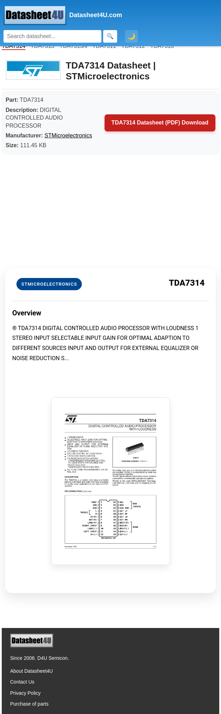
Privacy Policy (25, 693)
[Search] (52, 36)
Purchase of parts (29, 704)
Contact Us (22, 682)
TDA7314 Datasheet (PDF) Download (160, 123)
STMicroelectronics (68, 135)
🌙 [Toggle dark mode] (131, 36)
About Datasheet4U (31, 671)
